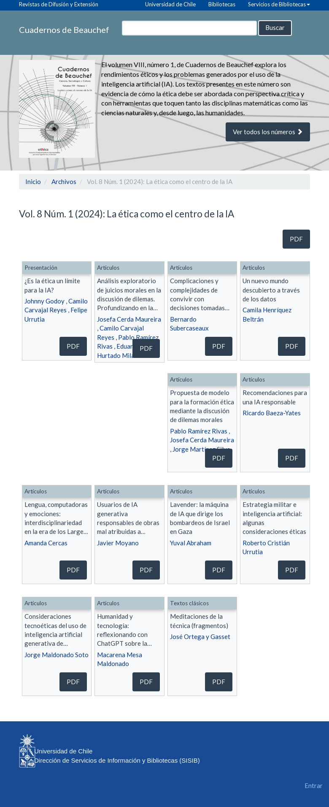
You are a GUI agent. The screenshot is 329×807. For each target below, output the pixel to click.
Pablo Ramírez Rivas (198, 431)
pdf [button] (296, 239)
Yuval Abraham (190, 543)
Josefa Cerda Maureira (129, 319)
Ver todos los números (268, 131)
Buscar (275, 27)
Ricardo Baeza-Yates (272, 413)
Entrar (314, 785)
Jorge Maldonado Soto (56, 654)
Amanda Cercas (45, 543)
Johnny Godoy (44, 301)
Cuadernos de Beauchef (64, 29)
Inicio (33, 181)
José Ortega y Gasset (200, 636)
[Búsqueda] (189, 28)
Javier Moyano (118, 543)
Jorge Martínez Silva (201, 449)
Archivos (63, 181)
